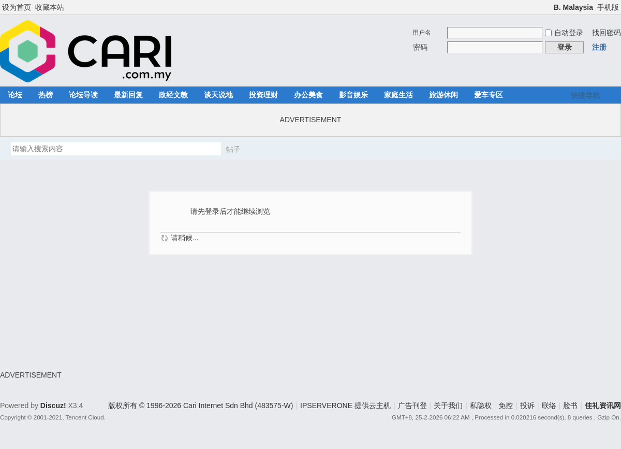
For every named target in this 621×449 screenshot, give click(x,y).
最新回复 (128, 95)
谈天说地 (218, 95)
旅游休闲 (443, 95)
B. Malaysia (573, 7)
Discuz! (53, 405)
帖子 (233, 149)
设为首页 (16, 7)
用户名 (421, 32)
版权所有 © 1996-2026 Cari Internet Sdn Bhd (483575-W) (200, 405)
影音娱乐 (353, 95)
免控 (505, 405)
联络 (549, 405)
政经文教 (173, 95)
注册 (599, 47)
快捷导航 (585, 95)
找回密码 (606, 32)
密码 (420, 47)
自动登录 (564, 32)
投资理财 (263, 95)
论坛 (15, 95)
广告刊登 (412, 405)
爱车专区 (488, 95)
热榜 (45, 95)
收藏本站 (49, 7)
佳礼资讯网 (603, 405)
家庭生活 (398, 95)
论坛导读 (83, 95)
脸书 (570, 405)
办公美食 (308, 95)
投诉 (527, 405)
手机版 (608, 7)
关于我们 (448, 405)
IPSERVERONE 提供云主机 (345, 405)
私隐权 (481, 405)
